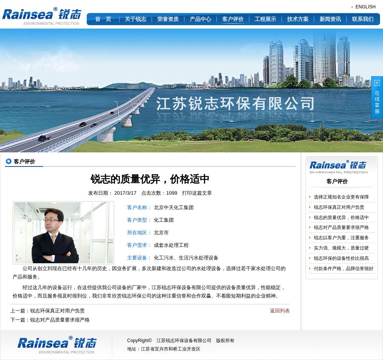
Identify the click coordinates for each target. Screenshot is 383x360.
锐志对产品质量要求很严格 (60, 320)
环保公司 (142, 296)
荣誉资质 (168, 19)
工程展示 (265, 19)
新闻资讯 (330, 19)
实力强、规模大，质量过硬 (341, 248)
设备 (57, 287)
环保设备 (181, 287)
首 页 (103, 19)
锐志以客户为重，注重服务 (341, 237)
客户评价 (233, 19)
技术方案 (298, 19)
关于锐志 (135, 19)
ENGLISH (366, 7)
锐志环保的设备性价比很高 (341, 258)
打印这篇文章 (197, 193)
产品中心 (200, 19)
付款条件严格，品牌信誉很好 (343, 268)
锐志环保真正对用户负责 (57, 311)
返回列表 (280, 311)
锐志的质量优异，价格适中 (341, 217)
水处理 (263, 268)
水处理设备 (208, 268)
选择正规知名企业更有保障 (341, 197)
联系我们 (362, 19)
